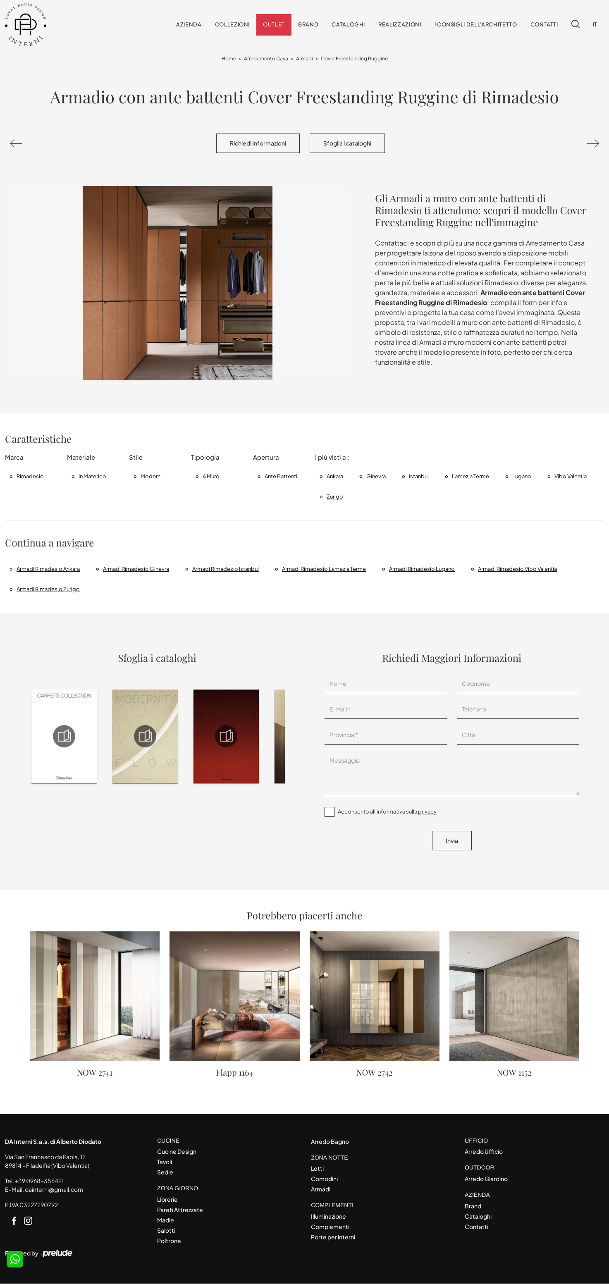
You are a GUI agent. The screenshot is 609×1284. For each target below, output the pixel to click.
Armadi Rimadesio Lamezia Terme (324, 569)
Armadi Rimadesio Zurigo (48, 589)
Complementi (330, 1227)
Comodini (324, 1179)
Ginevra (376, 476)
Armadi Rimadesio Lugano (422, 569)
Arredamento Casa (266, 59)
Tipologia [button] (205, 457)
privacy (427, 812)
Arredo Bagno (330, 1141)
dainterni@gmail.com (54, 1189)
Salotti (166, 1230)
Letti (317, 1168)
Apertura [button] (266, 457)
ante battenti (281, 476)
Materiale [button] (81, 457)
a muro (211, 476)
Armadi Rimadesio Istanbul (225, 569)
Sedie (165, 1172)
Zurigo (335, 496)
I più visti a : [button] (332, 457)
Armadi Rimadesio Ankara (48, 569)
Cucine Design (176, 1151)
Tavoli (164, 1162)
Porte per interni (333, 1237)
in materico (92, 476)
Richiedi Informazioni (258, 143)
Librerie (167, 1199)
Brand (308, 24)
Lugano (521, 476)
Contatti (544, 24)
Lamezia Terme (470, 476)
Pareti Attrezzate (180, 1210)
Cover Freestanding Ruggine (354, 59)
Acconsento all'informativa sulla (387, 812)
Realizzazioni (399, 24)
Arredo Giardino (486, 1179)
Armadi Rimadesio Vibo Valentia (517, 569)
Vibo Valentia (570, 476)
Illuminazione (328, 1216)
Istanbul (419, 476)
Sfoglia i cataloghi (347, 143)
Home (229, 59)
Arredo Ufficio (484, 1151)
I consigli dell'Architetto (476, 24)
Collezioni (232, 24)
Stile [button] (136, 457)
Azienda (189, 24)
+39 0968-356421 (39, 1180)
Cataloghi (348, 24)
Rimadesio (30, 476)
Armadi (304, 59)
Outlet (274, 24)
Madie (165, 1220)
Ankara (335, 476)
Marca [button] (14, 457)
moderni (151, 476)
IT (595, 24)
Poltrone (169, 1241)
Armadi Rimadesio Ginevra (136, 569)
